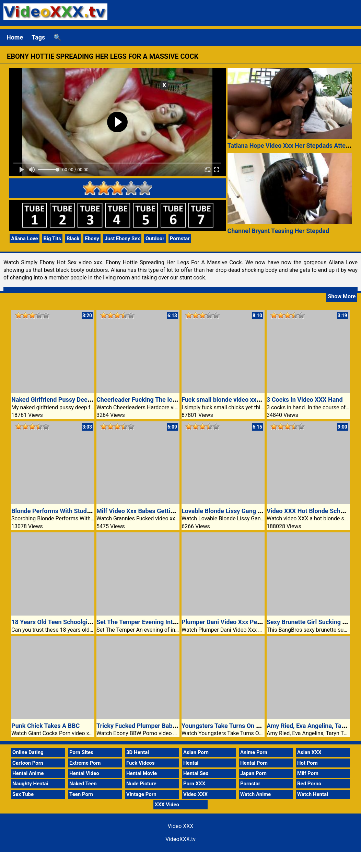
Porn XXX (194, 784)
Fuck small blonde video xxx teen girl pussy (242, 399)
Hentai (190, 763)
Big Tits (52, 238)
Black (73, 238)
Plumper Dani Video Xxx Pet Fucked (231, 622)
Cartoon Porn (27, 763)
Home (15, 37)
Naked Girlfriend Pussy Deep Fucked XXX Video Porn (84, 399)
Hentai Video (84, 773)
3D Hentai (137, 752)
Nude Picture (141, 784)
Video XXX (195, 794)
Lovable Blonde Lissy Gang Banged (230, 510)
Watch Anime (255, 794)
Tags (38, 37)
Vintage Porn (141, 794)
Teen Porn (81, 794)
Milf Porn (307, 773)
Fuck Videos (140, 763)
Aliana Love (24, 238)
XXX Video (167, 804)
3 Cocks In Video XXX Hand (305, 399)
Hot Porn (307, 763)
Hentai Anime (28, 773)
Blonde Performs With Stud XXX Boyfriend (70, 510)
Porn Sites (81, 752)
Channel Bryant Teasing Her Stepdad (278, 230)
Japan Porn (253, 773)
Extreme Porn (85, 763)
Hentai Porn (254, 763)
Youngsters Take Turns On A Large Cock (237, 725)
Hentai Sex (195, 773)
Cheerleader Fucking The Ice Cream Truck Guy (160, 399)
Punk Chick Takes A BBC (45, 725)
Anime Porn (253, 752)
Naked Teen (83, 784)
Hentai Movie (141, 773)
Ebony (92, 238)
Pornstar (180, 238)
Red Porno (309, 784)
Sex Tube (23, 794)
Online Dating (28, 752)
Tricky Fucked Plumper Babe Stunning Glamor (160, 725)
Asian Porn (196, 752)
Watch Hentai (312, 794)
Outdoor (154, 238)
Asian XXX (309, 752)
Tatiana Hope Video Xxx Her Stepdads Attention (294, 145)
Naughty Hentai (30, 784)
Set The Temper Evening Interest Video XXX (157, 622)
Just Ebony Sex (122, 238)
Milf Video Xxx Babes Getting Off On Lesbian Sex (164, 510)
